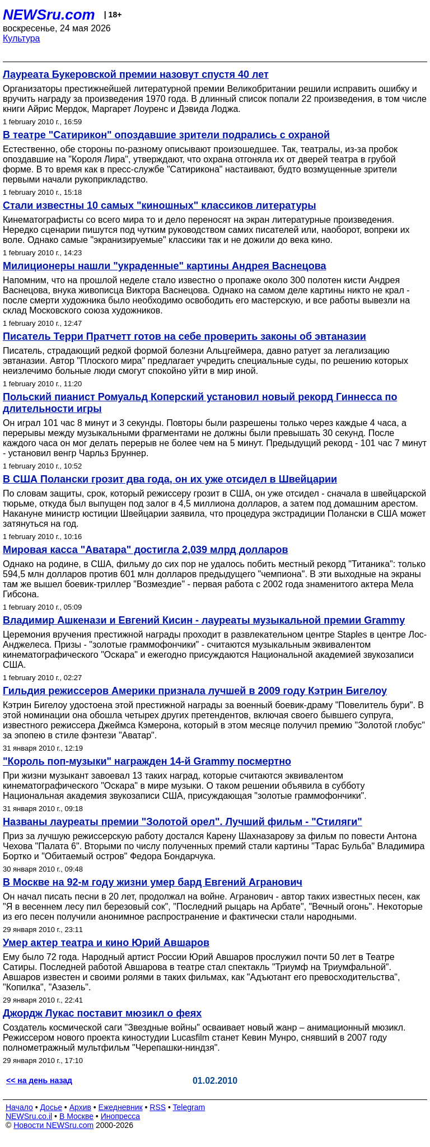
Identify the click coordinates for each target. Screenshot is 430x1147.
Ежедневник (121, 1107)
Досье (51, 1107)
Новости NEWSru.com (53, 1125)
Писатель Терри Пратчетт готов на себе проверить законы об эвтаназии (184, 336)
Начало (19, 1107)
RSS (157, 1107)
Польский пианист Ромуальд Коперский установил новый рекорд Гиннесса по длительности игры (200, 402)
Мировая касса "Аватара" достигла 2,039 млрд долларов (145, 549)
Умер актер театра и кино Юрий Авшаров (106, 942)
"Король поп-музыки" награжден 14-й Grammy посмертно (147, 761)
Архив (80, 1107)
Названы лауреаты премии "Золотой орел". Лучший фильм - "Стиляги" (182, 821)
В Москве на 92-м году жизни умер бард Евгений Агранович (152, 882)
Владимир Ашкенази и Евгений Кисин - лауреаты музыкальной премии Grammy (204, 620)
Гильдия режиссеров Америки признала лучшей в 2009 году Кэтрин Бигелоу (195, 690)
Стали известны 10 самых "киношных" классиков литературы (159, 205)
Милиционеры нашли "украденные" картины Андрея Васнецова (164, 265)
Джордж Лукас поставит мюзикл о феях (102, 1013)
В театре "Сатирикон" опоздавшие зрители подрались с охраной (166, 135)
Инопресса (121, 1116)
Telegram (189, 1107)
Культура (21, 38)
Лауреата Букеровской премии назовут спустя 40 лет (136, 74)
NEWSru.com (49, 14)
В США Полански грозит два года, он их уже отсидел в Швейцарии (170, 479)
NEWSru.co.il (29, 1116)
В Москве (76, 1116)
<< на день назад (39, 1080)
